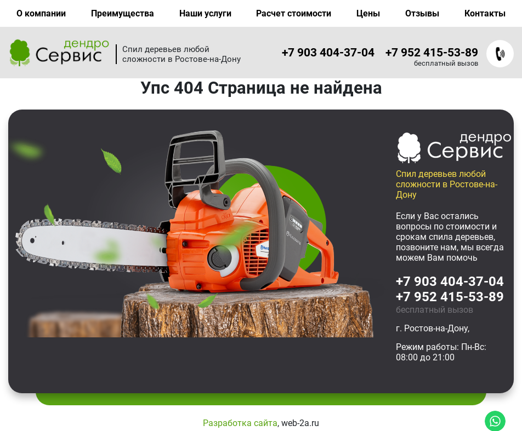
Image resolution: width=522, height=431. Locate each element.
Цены (368, 13)
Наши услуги (205, 13)
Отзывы (422, 13)
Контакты (485, 13)
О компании (41, 13)
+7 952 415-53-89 (431, 52)
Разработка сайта (240, 423)
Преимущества (122, 13)
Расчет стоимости (293, 13)
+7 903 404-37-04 (328, 52)
